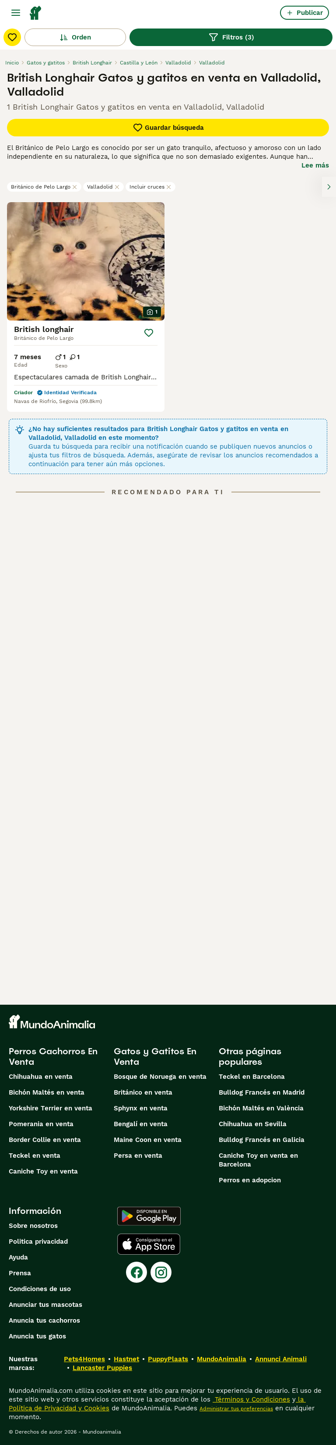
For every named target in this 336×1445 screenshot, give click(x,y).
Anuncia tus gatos (37, 1336)
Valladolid (103, 187)
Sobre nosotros (33, 1226)
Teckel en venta (34, 1156)
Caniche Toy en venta (43, 1171)
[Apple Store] (149, 1244)
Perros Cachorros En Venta (53, 1056)
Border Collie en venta (45, 1140)
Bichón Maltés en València (261, 1108)
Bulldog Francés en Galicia (261, 1140)
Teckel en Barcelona (252, 1077)
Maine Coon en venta (148, 1140)
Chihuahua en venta (41, 1077)
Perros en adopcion (250, 1180)
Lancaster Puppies (102, 1368)
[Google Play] (149, 1216)
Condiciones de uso (40, 1289)
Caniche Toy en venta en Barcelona (258, 1160)
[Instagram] (161, 1272)
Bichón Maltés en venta (46, 1092)
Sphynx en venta (141, 1108)
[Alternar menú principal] (15, 12)
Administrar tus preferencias (236, 1409)
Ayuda (18, 1257)
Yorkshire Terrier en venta (50, 1108)
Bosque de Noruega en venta (160, 1077)
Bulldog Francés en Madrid (261, 1092)
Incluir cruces (151, 187)
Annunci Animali (281, 1359)
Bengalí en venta (141, 1124)
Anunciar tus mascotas (45, 1305)
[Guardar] (149, 333)
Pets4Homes (84, 1359)
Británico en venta (143, 1092)
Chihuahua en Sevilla (253, 1124)
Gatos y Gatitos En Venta (155, 1056)
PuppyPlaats (168, 1359)
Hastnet (126, 1359)
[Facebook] (136, 1272)
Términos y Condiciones (251, 1399)
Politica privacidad (38, 1241)
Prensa (20, 1273)
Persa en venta (138, 1156)
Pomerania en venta (41, 1124)
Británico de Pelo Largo (44, 187)
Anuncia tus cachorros (44, 1320)
